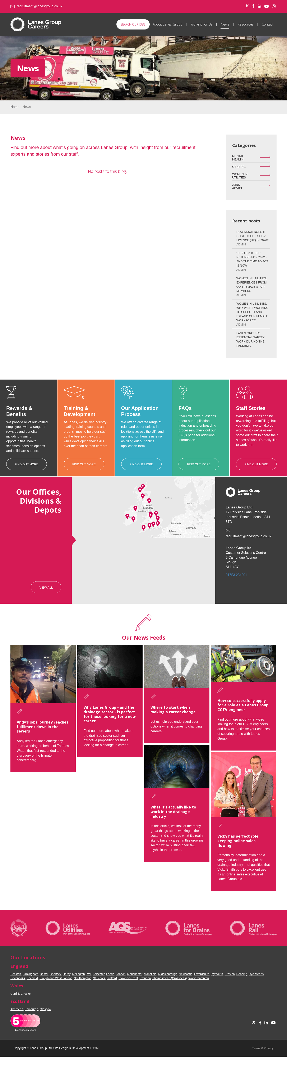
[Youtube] (266, 6)
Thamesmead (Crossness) (169, 978)
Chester (26, 993)
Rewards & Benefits (19, 411)
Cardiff (14, 993)
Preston (229, 974)
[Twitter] (247, 6)
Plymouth (217, 974)
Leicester (99, 974)
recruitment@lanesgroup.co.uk (39, 6)
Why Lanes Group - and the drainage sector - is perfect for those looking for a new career (105, 714)
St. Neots (99, 978)
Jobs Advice (237, 186)
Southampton (82, 978)
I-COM (94, 1048)
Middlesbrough (167, 974)
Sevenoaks (17, 978)
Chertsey (55, 974)
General (239, 166)
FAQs (185, 408)
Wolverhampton (198, 978)
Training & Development (79, 411)
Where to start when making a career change (163, 709)
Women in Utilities (239, 175)
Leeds (110, 974)
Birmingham (30, 974)
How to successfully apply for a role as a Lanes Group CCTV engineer (228, 705)
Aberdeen (16, 1009)
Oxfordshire (201, 974)
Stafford (112, 978)
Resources (245, 24)
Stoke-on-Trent (128, 978)
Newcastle (186, 974)
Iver (89, 974)
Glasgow (45, 1009)
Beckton (15, 974)
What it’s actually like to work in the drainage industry (164, 808)
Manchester (134, 974)
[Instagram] (274, 6)
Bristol (44, 974)
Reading (241, 974)
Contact (267, 24)
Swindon (145, 978)
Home (14, 107)
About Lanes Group (167, 24)
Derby (66, 974)
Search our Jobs (133, 24)
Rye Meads (256, 974)
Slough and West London (56, 978)
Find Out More (26, 464)
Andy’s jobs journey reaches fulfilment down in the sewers (42, 727)
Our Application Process (140, 411)
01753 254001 (236, 575)
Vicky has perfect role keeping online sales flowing (223, 847)
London (121, 974)
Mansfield (150, 974)
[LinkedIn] (259, 6)
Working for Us (201, 24)
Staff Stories (250, 408)
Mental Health (238, 157)
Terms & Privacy (262, 1048)
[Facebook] (253, 6)
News (225, 24)
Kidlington (78, 974)
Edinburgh (31, 1009)
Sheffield (32, 978)
